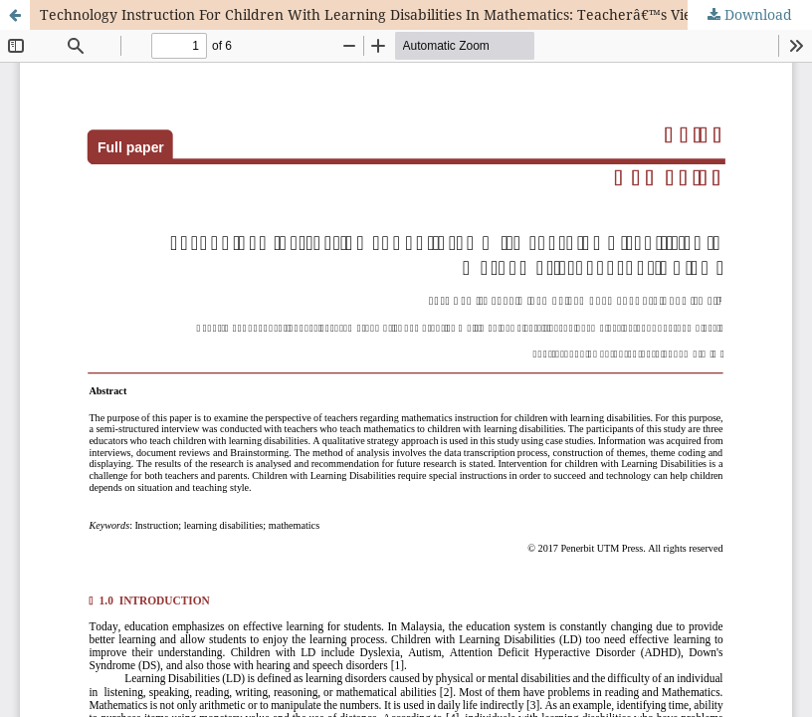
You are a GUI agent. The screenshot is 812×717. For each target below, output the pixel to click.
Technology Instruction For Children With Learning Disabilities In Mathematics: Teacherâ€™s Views (375, 14)
